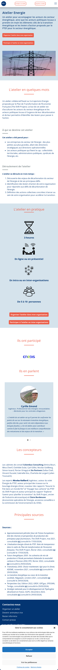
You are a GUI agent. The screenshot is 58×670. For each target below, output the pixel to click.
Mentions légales (36, 667)
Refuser (29, 656)
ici (19, 541)
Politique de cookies (23, 667)
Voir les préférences (29, 662)
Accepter (29, 650)
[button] (54, 628)
